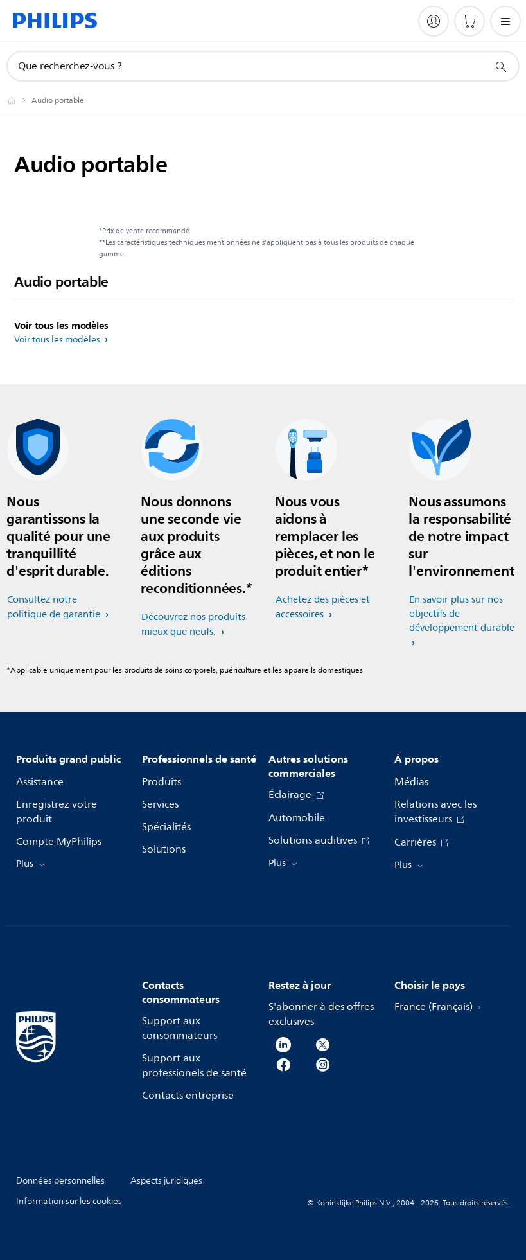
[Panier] (469, 21)
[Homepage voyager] (19, 100)
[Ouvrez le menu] (505, 21)
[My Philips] (433, 21)
